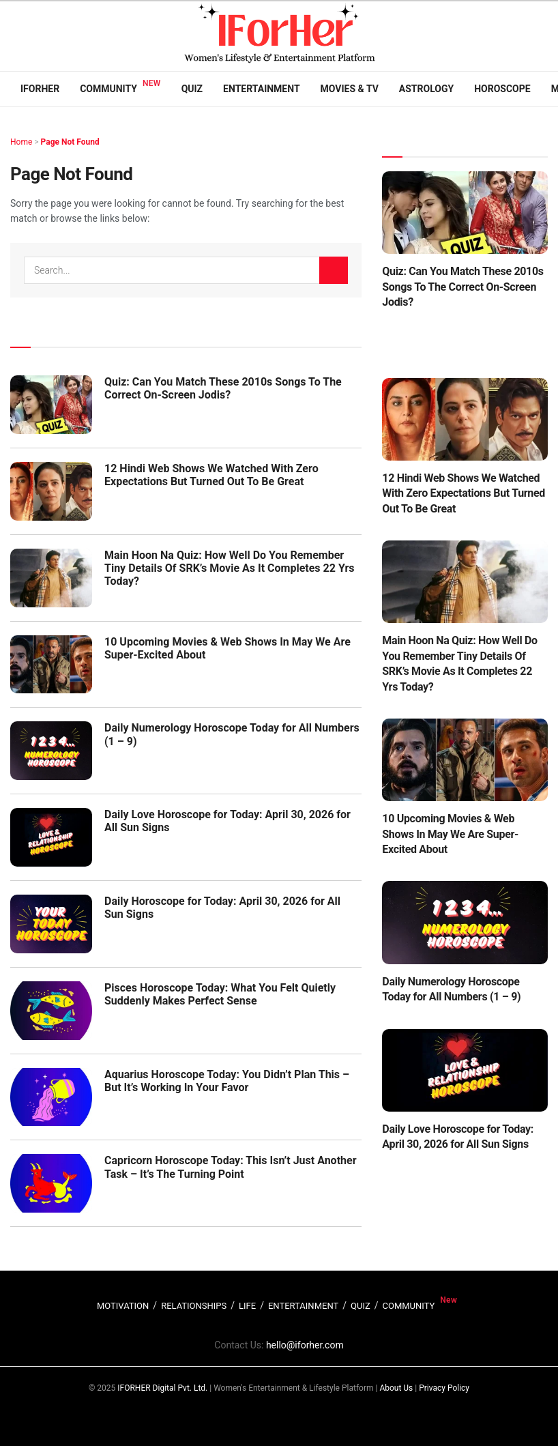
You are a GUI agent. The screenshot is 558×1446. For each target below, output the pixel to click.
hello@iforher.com (305, 1345)
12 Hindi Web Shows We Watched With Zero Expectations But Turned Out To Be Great (211, 475)
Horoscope (502, 88)
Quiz (192, 88)
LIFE (247, 1306)
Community (108, 88)
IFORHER (39, 88)
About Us (396, 1388)
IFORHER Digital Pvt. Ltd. (162, 1388)
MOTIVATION (123, 1306)
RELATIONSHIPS (193, 1306)
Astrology (426, 88)
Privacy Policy (444, 1388)
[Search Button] (333, 270)
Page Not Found (70, 142)
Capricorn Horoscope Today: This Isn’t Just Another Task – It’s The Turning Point (230, 1167)
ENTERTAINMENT (303, 1306)
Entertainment (261, 88)
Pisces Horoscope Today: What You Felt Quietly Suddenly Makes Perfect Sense (220, 994)
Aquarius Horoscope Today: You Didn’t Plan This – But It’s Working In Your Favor (226, 1081)
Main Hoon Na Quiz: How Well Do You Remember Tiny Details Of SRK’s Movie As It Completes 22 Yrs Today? (229, 568)
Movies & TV (350, 88)
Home (21, 142)
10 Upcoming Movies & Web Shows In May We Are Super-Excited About (450, 834)
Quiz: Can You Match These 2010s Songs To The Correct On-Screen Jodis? (223, 388)
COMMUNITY (409, 1306)
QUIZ (360, 1306)
